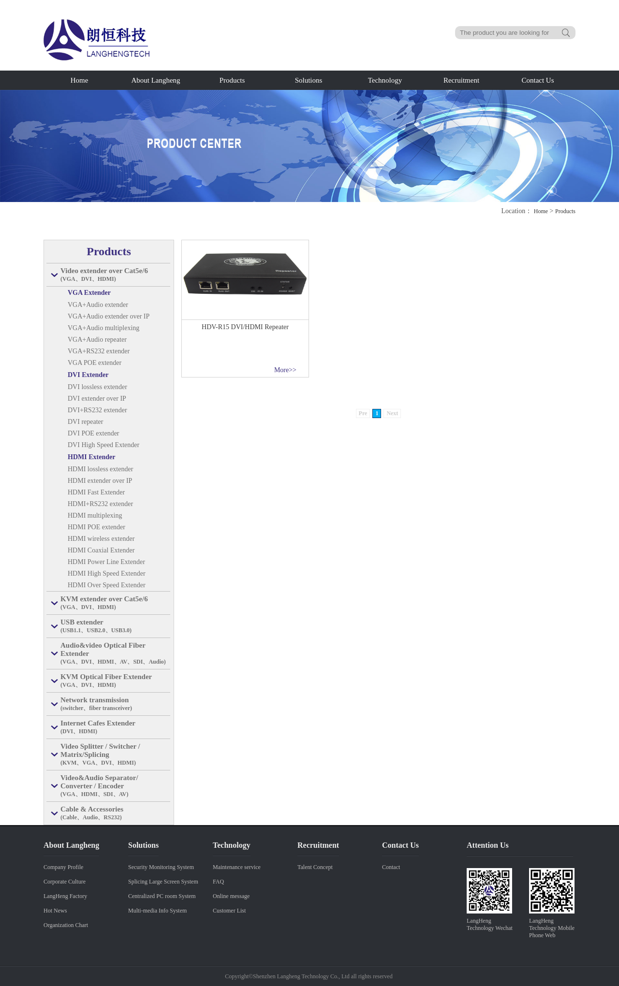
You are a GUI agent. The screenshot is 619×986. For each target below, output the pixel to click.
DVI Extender (88, 374)
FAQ (218, 881)
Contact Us (537, 80)
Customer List (229, 910)
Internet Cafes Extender (115, 727)
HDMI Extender (91, 457)
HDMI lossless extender (100, 469)
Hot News (55, 910)
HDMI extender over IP (100, 480)
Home (79, 80)
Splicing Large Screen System (163, 881)
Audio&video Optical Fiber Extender (115, 653)
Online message (231, 896)
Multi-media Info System (157, 910)
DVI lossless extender (97, 387)
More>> (285, 370)
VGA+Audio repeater (97, 339)
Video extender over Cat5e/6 (115, 275)
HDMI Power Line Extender (106, 562)
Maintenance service (237, 867)
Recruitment (461, 80)
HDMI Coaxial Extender (101, 550)
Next (392, 413)
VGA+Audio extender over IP (108, 316)
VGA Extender (89, 292)
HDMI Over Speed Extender (107, 585)
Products (232, 80)
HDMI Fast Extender (96, 492)
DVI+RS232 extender (97, 410)
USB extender (115, 626)
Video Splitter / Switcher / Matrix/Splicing (115, 754)
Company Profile (63, 867)
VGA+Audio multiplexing (103, 328)
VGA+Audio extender (98, 304)
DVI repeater (85, 421)
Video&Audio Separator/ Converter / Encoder (115, 786)
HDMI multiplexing (95, 515)
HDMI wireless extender (101, 538)
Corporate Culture (65, 881)
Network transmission (115, 704)
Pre (363, 413)
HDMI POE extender (96, 527)
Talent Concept (315, 867)
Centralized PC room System (162, 896)
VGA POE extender (94, 362)
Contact (391, 867)
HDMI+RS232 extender (100, 504)
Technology (385, 80)
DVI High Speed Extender (103, 445)
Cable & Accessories (115, 813)
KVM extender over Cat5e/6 (115, 603)
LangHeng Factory (65, 896)
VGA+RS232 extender (99, 351)
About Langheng (155, 80)
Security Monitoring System (161, 867)
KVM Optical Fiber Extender (115, 681)
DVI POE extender (93, 433)
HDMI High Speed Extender (107, 573)
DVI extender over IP (97, 398)
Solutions (309, 80)
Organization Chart (66, 925)
